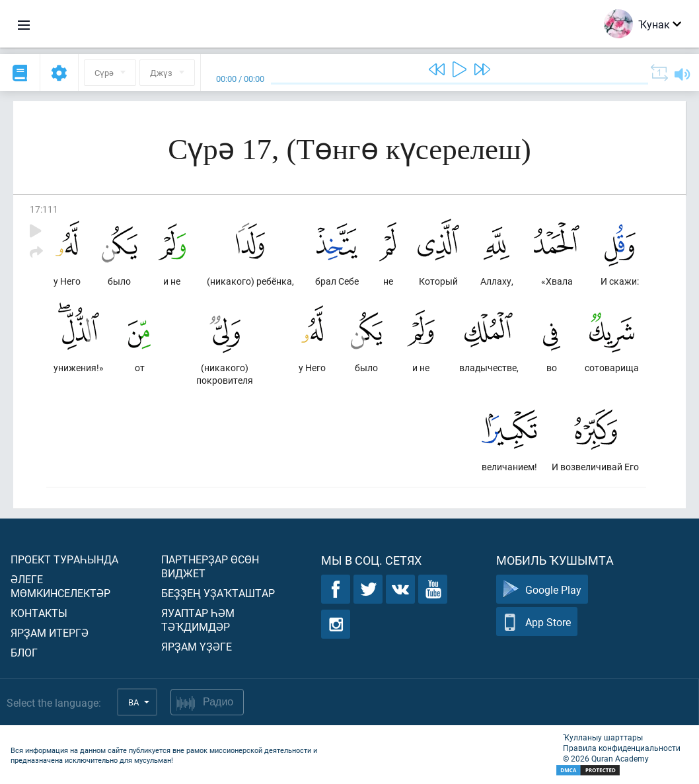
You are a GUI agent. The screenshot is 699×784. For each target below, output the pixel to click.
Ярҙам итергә (50, 632)
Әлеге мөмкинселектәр (60, 586)
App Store (537, 622)
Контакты (39, 613)
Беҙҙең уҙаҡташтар (218, 593)
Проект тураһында (64, 559)
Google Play (542, 589)
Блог (24, 652)
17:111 (44, 209)
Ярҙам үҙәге (196, 646)
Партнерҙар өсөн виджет (210, 566)
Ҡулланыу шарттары (603, 737)
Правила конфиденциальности (622, 747)
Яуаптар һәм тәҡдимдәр (198, 619)
